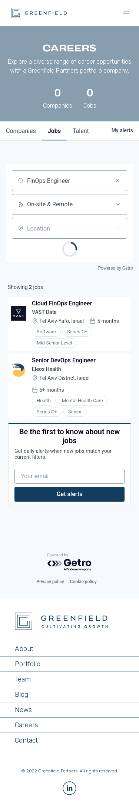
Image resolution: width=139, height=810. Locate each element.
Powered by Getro (115, 268)
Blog (21, 694)
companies (21, 130)
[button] (126, 13)
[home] (37, 13)
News (23, 710)
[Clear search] (117, 180)
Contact (26, 740)
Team (23, 679)
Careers (26, 725)
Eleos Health (46, 369)
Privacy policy (50, 581)
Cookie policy (83, 581)
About (24, 649)
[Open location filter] (117, 228)
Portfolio (27, 664)
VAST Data (44, 312)
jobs (54, 130)
